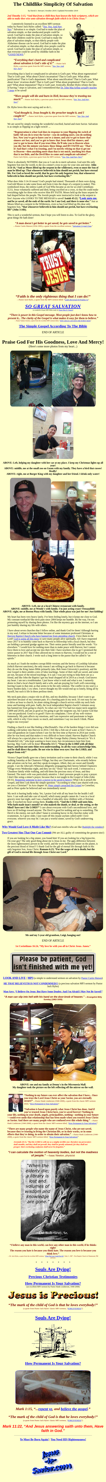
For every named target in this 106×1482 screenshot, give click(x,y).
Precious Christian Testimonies (53, 1277)
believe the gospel (74, 1409)
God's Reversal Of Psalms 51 (76, 300)
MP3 (30, 978)
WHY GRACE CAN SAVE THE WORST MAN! (75, 321)
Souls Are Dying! (53, 1269)
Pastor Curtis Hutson (91, 978)
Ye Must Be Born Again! (34, 1439)
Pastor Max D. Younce (66, 310)
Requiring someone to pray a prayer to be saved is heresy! (43, 780)
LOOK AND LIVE (14, 978)
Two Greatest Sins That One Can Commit (26, 832)
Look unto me (88, 198)
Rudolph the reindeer (92, 827)
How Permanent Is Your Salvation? (44, 1104)
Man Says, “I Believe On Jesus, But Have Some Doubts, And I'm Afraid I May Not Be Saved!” (53, 991)
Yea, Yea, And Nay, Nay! (72, 157)
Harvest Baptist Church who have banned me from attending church (41, 636)
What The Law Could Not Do (54, 1256)
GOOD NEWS (15, 54)
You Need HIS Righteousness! (68, 1439)
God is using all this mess (26, 638)
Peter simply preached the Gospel (64, 785)
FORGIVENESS (74, 1308)
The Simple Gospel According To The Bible (53, 326)
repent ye (45, 1409)
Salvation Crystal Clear (82, 226)
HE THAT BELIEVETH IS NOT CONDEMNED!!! (31, 983)
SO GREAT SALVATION (53, 306)
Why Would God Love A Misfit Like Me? (26, 826)
